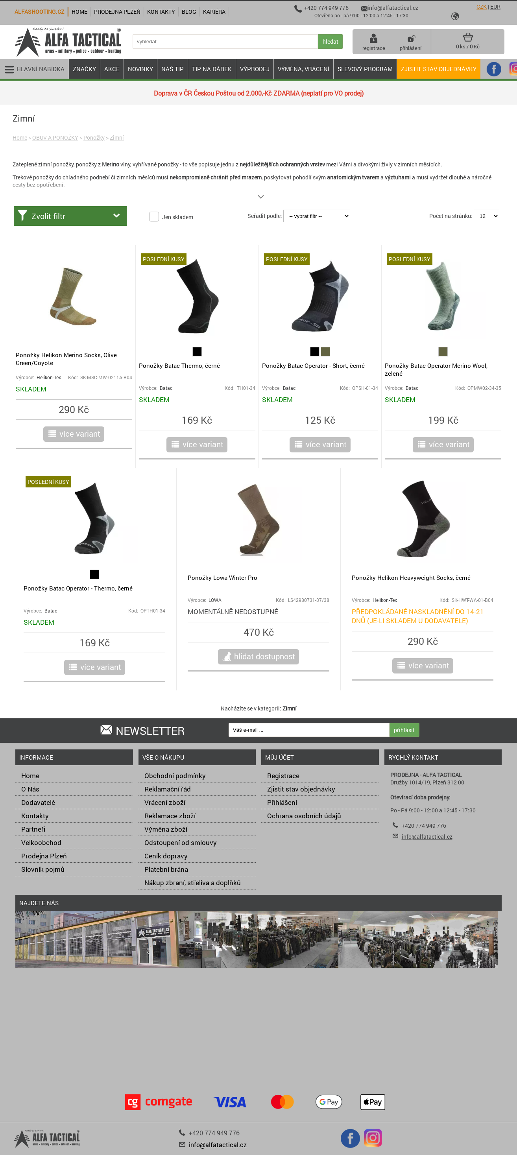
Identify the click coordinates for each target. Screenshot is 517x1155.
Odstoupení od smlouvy (180, 842)
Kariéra (214, 11)
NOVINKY (140, 69)
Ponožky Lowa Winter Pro (222, 577)
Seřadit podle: (264, 216)
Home (20, 137)
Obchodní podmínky (175, 775)
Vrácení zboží (164, 802)
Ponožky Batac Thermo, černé (179, 365)
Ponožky (94, 137)
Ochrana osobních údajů (304, 815)
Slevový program (365, 69)
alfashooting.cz (39, 11)
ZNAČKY (84, 69)
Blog (189, 11)
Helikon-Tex (49, 377)
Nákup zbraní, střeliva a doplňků (192, 882)
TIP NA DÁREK (212, 69)
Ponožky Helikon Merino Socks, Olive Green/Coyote (66, 359)
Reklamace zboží (170, 815)
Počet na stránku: (451, 216)
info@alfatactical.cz (427, 836)
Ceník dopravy (166, 855)
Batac (166, 388)
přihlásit (404, 730)
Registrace (283, 775)
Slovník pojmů (43, 869)
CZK (481, 6)
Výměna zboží (165, 829)
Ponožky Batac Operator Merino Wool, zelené (436, 369)
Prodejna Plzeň (44, 855)
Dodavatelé (38, 802)
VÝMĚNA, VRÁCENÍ (303, 69)
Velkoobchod (41, 842)
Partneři (33, 829)
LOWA (215, 600)
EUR (495, 6)
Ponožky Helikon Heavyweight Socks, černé (411, 577)
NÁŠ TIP (172, 69)
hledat (330, 41)
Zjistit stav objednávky (438, 69)
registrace (374, 41)
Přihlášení (282, 802)
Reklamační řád (167, 788)
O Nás (30, 788)
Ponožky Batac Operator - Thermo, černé (78, 588)
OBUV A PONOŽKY (55, 137)
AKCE (112, 69)
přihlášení (410, 41)
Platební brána (166, 869)
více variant (79, 433)
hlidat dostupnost (264, 656)
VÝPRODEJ (255, 69)
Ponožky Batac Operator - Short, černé (313, 365)
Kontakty (35, 815)
